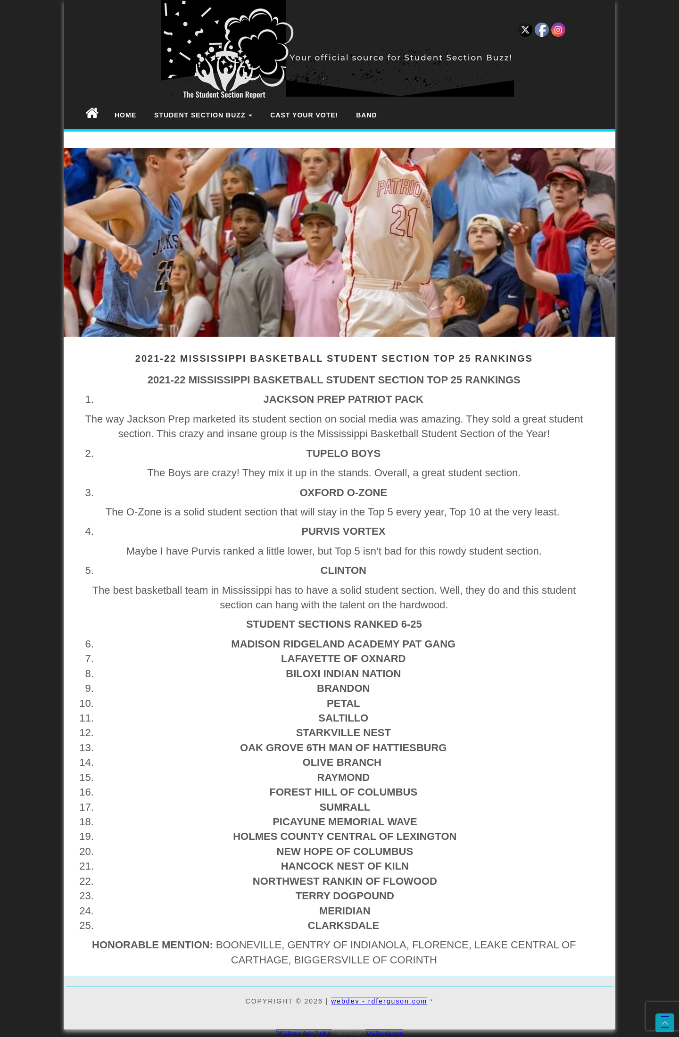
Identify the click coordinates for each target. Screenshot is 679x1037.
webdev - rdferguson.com (379, 1001)
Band (366, 115)
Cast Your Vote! (304, 115)
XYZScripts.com (384, 1033)
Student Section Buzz (203, 115)
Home (125, 115)
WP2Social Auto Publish (304, 1033)
